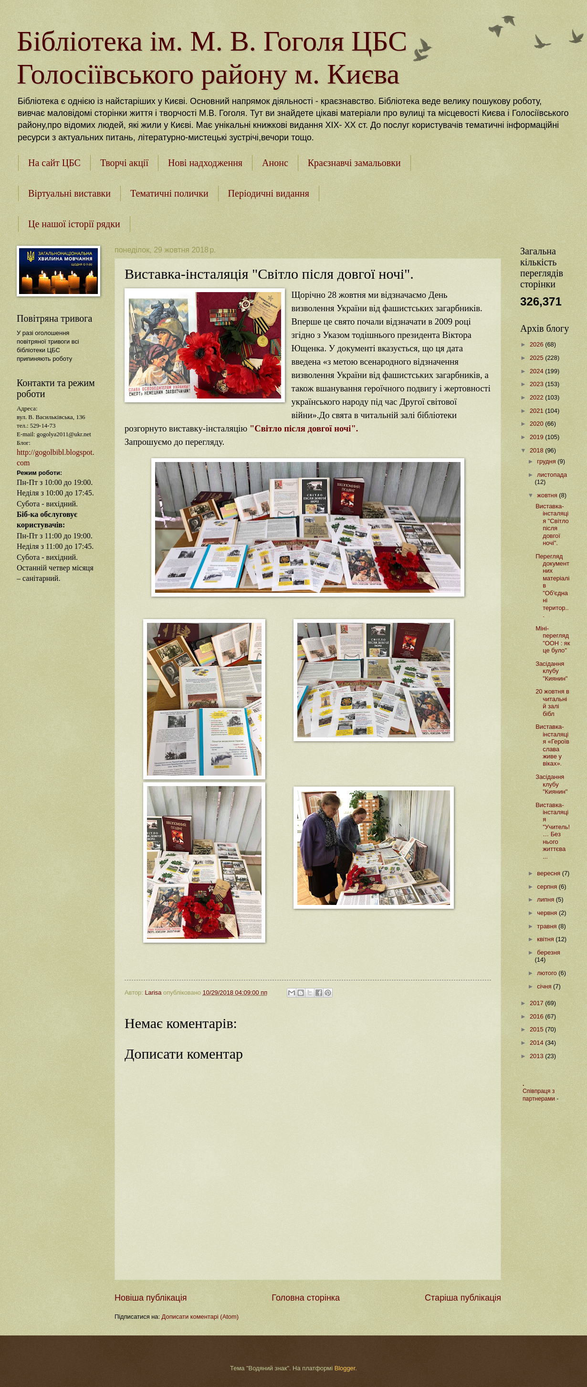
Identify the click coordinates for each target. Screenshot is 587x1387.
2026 (537, 344)
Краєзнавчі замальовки (354, 163)
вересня (549, 873)
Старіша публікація (463, 1298)
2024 (537, 371)
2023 (537, 384)
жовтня (548, 495)
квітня (546, 939)
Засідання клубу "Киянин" (551, 671)
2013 (537, 1056)
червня (548, 912)
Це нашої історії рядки (74, 224)
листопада (552, 474)
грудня (547, 461)
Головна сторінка (306, 1298)
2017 (537, 1003)
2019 (537, 437)
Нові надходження (205, 163)
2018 (537, 450)
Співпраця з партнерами (539, 1095)
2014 (537, 1042)
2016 (537, 1016)
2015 (537, 1029)
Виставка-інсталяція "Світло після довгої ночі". (552, 524)
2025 (537, 357)
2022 (537, 397)
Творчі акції (124, 163)
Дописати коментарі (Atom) (200, 1316)
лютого (547, 973)
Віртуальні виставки (69, 193)
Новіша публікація (151, 1298)
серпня (547, 886)
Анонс (275, 163)
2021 (537, 410)
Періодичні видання (268, 193)
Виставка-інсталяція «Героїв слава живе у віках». (552, 745)
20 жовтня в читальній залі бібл (552, 702)
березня (548, 952)
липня (546, 899)
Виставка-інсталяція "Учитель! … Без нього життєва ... (552, 830)
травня (547, 926)
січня (545, 986)
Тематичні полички (169, 193)
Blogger (345, 1368)
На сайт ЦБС (54, 163)
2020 (537, 423)
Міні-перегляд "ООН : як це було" (552, 639)
